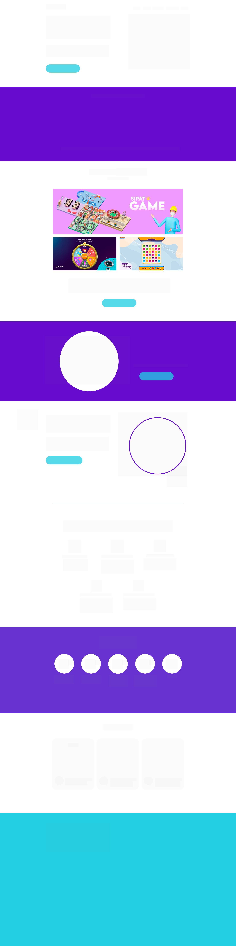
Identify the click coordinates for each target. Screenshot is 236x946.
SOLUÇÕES (172, 8)
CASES (136, 8)
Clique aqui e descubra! (64, 460)
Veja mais (156, 376)
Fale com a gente (63, 68)
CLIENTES (158, 8)
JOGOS (184, 8)
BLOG (146, 8)
